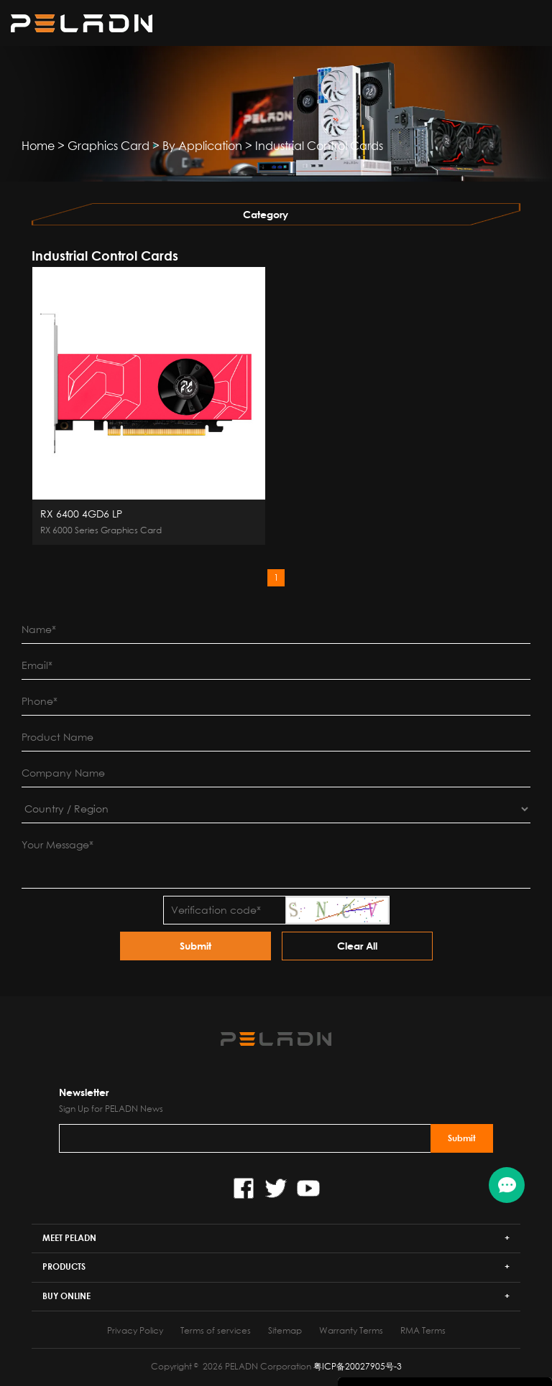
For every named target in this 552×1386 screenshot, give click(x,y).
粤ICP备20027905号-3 (357, 1366)
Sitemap (285, 1330)
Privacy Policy (135, 1330)
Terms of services (215, 1330)
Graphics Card (109, 146)
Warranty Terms (351, 1330)
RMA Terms (423, 1330)
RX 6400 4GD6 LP (81, 514)
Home (38, 146)
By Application (202, 146)
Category (265, 215)
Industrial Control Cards (319, 146)
